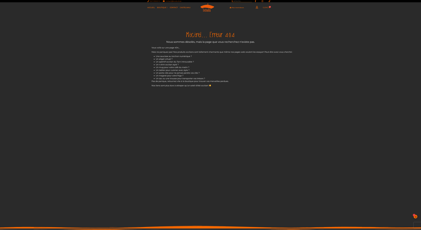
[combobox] (242, 1)
